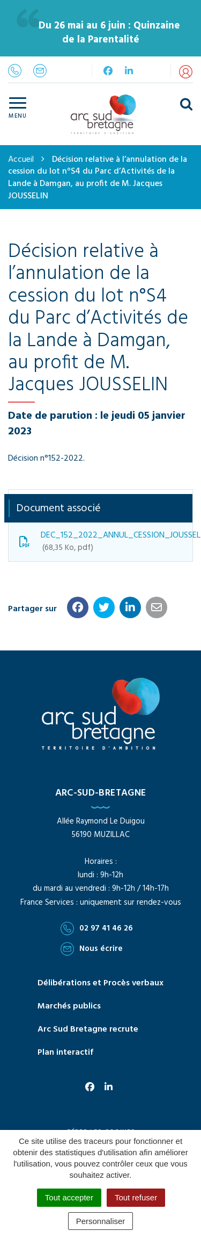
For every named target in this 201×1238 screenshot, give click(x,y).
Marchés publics (69, 1006)
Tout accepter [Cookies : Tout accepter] (69, 1197)
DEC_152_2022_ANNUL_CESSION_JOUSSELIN (105, 541)
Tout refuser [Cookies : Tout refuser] (136, 1197)
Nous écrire (92, 949)
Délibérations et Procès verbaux (100, 983)
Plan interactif (65, 1053)
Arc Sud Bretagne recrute (88, 1029)
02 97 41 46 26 (97, 928)
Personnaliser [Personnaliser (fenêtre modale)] (100, 1221)
